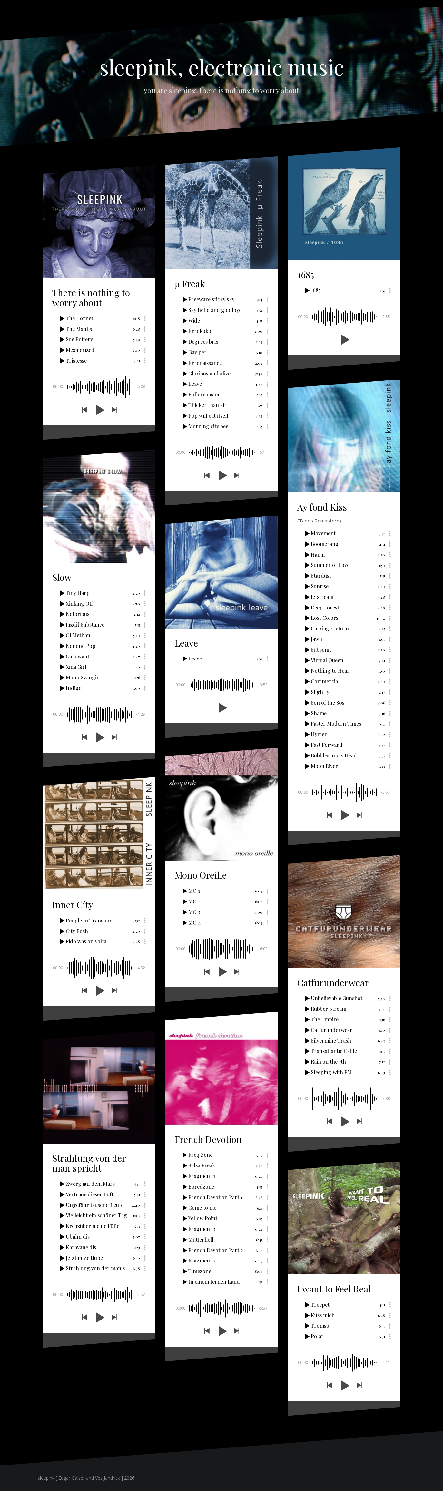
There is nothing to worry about (91, 297)
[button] (84, 409)
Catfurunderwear (333, 983)
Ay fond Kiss (322, 507)
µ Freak (190, 283)
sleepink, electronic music (221, 67)
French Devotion (208, 1139)
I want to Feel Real (334, 1289)
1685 (305, 274)
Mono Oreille (201, 875)
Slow (62, 577)
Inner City (72, 905)
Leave (186, 643)
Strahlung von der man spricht (89, 1163)
